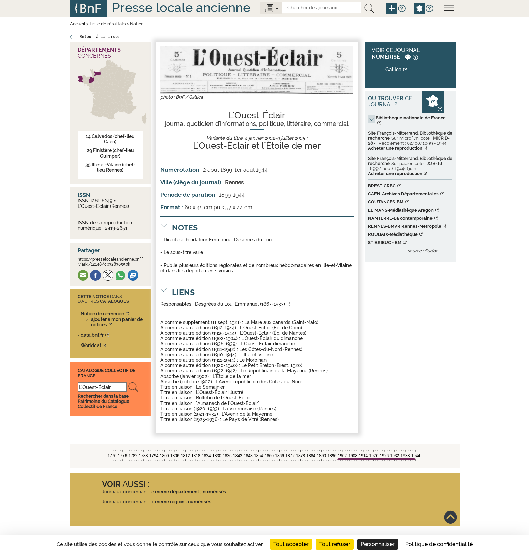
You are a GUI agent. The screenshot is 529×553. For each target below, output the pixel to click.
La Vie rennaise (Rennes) (249, 408)
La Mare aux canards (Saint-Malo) (281, 322)
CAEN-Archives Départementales (403, 193)
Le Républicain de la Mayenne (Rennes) (284, 371)
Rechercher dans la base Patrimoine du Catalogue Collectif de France (103, 401)
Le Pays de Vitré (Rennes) (250, 419)
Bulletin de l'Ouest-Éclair (223, 397)
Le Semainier (210, 387)
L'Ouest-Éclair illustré (219, 392)
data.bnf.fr (92, 335)
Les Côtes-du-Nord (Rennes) (270, 349)
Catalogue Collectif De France (106, 373)
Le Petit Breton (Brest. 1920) (271, 365)
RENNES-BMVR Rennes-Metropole (404, 226)
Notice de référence (102, 313)
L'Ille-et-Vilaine (256, 354)
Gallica (393, 69)
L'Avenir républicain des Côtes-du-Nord (259, 381)
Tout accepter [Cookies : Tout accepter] (291, 544)
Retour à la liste (100, 36)
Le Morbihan (253, 360)
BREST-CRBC (382, 185)
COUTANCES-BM (385, 201)
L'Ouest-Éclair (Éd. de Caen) (271, 327)
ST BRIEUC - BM (384, 242)
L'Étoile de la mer (232, 376)
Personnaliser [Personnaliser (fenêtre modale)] (378, 544)
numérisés (214, 491)
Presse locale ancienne (181, 7)
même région (169, 501)
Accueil (77, 23)
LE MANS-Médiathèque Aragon (401, 210)
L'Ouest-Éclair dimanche (268, 344)
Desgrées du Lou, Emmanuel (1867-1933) (240, 304)
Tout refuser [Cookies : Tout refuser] (334, 544)
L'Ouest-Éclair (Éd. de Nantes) (273, 333)
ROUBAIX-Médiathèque (393, 234)
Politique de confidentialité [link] (439, 544)
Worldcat (91, 345)
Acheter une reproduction (395, 148)
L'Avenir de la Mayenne (247, 414)
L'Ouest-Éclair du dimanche (272, 338)
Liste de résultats (108, 23)
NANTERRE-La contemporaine (400, 218)
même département (177, 491)
